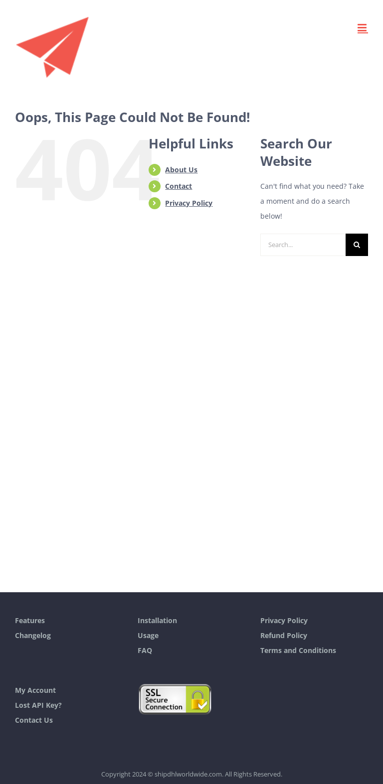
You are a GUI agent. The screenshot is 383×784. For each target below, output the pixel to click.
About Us (181, 169)
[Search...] (303, 245)
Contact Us (34, 720)
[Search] (357, 245)
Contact (178, 186)
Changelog (33, 635)
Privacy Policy (188, 203)
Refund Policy (283, 635)
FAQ (145, 650)
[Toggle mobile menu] (363, 27)
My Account (35, 690)
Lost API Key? (38, 705)
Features (30, 620)
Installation (157, 620)
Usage (148, 635)
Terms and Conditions (298, 650)
